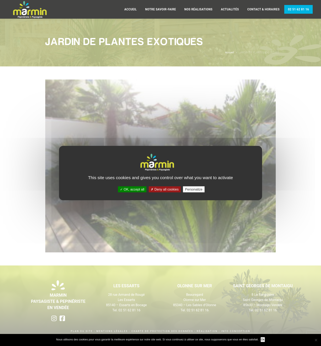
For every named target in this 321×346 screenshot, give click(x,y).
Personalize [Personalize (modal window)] (193, 189)
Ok (263, 339)
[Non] (316, 340)
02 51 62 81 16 (298, 9)
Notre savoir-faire (160, 9)
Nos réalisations (198, 9)
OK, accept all (132, 189)
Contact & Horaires (263, 9)
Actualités (230, 9)
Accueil (130, 9)
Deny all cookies (165, 189)
